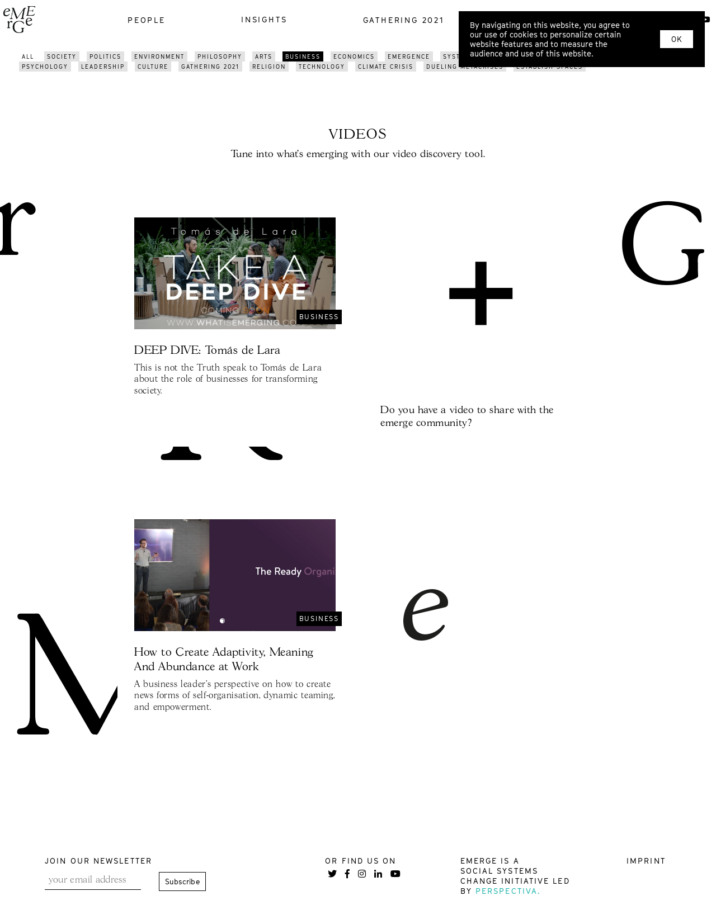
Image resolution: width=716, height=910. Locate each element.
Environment (159, 56)
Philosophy (219, 56)
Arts (263, 56)
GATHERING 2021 (210, 66)
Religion (269, 66)
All (28, 56)
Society (62, 56)
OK (676, 39)
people (147, 20)
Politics (105, 56)
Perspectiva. (508, 890)
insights (264, 19)
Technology (322, 66)
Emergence (409, 56)
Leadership (103, 66)
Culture (153, 66)
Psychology (45, 66)
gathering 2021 (404, 20)
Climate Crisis (385, 66)
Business (303, 56)
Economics (354, 56)
